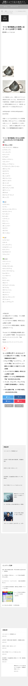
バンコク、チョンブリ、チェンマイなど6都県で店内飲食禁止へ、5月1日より (14, 384)
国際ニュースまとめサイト (14, 2)
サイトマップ (14, 6)
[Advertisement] (14, 50)
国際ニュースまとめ (9, 32)
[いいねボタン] (4, 348)
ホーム (5, 6)
